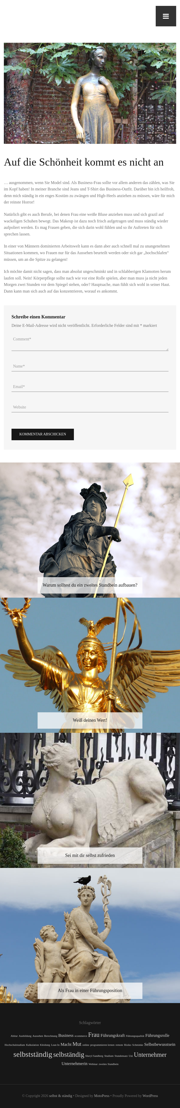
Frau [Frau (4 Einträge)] (93, 1034)
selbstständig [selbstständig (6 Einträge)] (33, 1054)
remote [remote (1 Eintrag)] (119, 1045)
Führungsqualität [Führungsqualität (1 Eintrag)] (135, 1036)
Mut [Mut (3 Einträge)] (77, 1044)
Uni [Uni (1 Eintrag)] (131, 1056)
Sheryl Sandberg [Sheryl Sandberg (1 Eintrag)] (94, 1056)
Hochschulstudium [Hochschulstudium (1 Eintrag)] (15, 1045)
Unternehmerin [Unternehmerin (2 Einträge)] (75, 1063)
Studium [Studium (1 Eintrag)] (109, 1056)
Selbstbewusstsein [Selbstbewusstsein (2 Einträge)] (159, 1044)
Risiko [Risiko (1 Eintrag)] (127, 1045)
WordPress (150, 1096)
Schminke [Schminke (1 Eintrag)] (137, 1045)
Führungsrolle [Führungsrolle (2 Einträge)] (157, 1035)
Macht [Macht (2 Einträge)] (66, 1044)
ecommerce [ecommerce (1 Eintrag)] (81, 1036)
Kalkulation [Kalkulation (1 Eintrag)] (32, 1045)
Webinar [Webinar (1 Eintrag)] (93, 1064)
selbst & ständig (60, 1096)
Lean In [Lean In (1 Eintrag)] (55, 1045)
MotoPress (101, 1096)
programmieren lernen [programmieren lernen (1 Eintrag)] (102, 1045)
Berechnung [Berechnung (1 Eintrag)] (51, 1036)
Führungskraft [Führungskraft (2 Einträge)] (112, 1035)
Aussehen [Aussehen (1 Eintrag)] (37, 1036)
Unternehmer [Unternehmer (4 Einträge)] (150, 1054)
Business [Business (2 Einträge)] (66, 1035)
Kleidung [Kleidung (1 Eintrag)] (45, 1045)
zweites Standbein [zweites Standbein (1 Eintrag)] (108, 1064)
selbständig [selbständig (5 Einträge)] (68, 1054)
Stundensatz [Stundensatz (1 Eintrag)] (121, 1056)
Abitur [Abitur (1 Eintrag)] (14, 1036)
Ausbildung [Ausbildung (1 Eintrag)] (25, 1036)
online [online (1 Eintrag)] (85, 1045)
